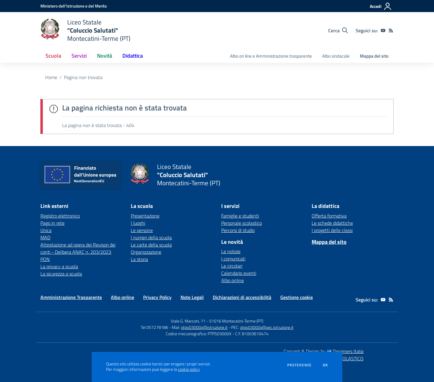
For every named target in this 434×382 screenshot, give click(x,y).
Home (51, 77)
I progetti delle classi (332, 230)
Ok (325, 365)
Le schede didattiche (332, 223)
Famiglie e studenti (240, 215)
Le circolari (231, 265)
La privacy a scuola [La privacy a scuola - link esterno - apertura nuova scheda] (59, 266)
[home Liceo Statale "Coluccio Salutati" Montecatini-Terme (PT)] (85, 30)
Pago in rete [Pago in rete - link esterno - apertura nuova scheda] (52, 223)
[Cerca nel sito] (338, 30)
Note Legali (192, 297)
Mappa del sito (374, 56)
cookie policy (189, 369)
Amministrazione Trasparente (71, 297)
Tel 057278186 (154, 327)
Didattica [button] (132, 56)
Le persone (142, 230)
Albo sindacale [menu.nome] (336, 56)
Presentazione (145, 215)
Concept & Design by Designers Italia (323, 351)
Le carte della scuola (151, 244)
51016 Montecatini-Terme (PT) (236, 321)
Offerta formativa (329, 215)
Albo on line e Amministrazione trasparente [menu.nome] (271, 56)
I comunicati (233, 258)
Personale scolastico (241, 223)
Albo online (232, 280)
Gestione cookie (296, 297)
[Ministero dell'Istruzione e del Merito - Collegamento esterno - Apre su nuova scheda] (73, 6)
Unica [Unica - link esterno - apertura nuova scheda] (46, 230)
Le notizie (231, 251)
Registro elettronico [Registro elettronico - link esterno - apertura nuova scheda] (60, 215)
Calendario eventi (238, 273)
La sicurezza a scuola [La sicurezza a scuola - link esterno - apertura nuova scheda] (61, 273)
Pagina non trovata (83, 77)
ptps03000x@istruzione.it (204, 327)
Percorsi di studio (238, 230)
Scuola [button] (53, 56)
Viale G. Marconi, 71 (188, 321)
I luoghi (138, 223)
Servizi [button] (79, 56)
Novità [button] (104, 56)
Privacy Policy (157, 297)
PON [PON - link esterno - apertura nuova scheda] (45, 259)
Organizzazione (146, 252)
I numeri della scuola (151, 237)
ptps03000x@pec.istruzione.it (267, 327)
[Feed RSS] (391, 30)
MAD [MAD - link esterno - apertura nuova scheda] (45, 237)
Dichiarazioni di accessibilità (242, 297)
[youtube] (383, 30)
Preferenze (299, 365)
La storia (139, 259)
